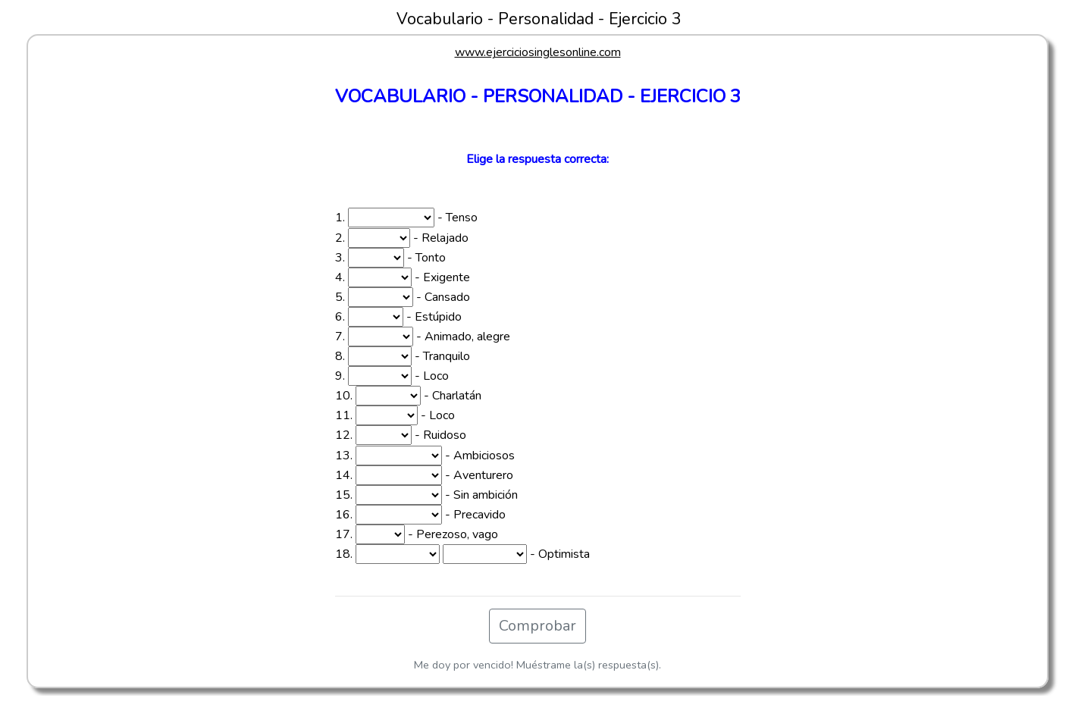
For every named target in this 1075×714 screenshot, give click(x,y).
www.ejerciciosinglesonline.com (538, 52)
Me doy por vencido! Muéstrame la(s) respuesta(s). (537, 664)
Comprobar (537, 625)
